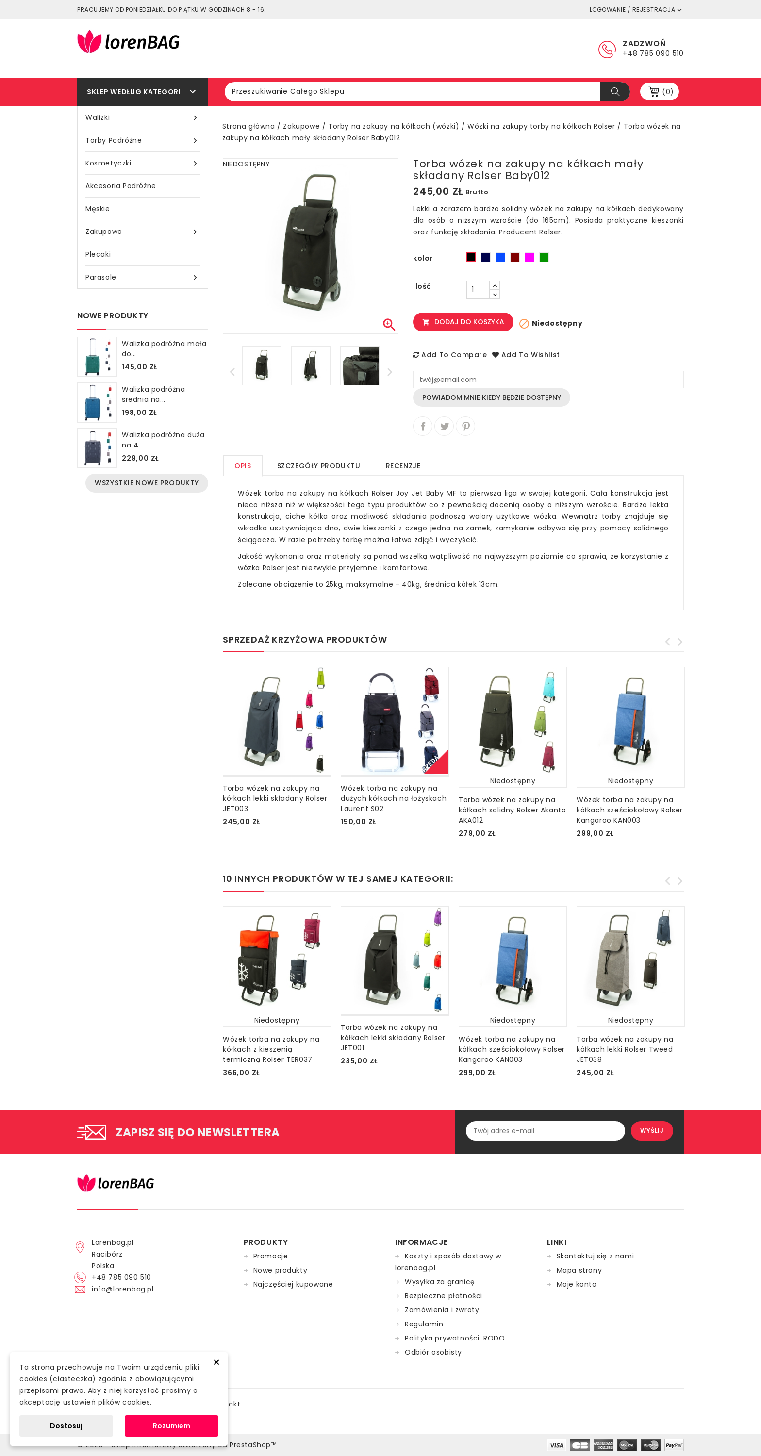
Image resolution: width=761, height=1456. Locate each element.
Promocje (270, 1256)
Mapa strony (579, 1270)
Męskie (97, 209)
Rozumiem (171, 1426)
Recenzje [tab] (403, 466)
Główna (349, 48)
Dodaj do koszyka (463, 322)
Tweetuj (444, 426)
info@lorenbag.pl (123, 1289)
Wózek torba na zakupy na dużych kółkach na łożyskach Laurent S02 (394, 798)
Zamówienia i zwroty (442, 1310)
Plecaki (98, 254)
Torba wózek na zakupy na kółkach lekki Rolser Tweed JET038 (625, 1049)
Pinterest (465, 426)
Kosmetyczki (142, 163)
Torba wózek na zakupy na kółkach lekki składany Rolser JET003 (275, 798)
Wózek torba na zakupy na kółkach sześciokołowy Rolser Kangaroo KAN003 (630, 810)
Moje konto (577, 1284)
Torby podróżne (142, 140)
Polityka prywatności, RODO (455, 1338)
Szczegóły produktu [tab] (319, 466)
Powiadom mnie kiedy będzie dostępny (491, 397)
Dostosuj (66, 1426)
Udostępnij (423, 426)
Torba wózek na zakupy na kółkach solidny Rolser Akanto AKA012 (512, 810)
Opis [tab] (242, 466)
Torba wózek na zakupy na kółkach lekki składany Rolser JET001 (393, 1038)
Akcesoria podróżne (120, 186)
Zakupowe (142, 232)
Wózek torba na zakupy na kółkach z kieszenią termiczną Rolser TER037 (271, 1049)
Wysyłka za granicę (440, 1282)
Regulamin (406, 48)
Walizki (142, 118)
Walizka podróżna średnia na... (153, 394)
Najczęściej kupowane (293, 1284)
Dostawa (465, 48)
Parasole (142, 277)
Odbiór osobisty (433, 1352)
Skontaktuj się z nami (595, 1256)
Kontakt (521, 48)
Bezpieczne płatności (443, 1296)
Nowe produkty (280, 1270)
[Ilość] (478, 290)
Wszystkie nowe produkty (147, 483)
